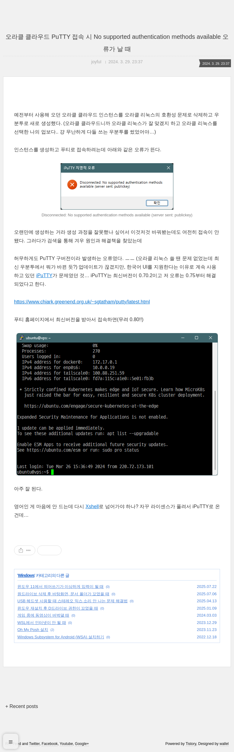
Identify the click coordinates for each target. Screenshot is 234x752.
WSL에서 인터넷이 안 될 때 (41, 622)
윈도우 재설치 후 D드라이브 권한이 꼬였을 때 (57, 608)
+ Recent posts (21, 706)
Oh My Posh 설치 (32, 629)
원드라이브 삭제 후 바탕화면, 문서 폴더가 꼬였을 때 (63, 594)
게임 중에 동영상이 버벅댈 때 (43, 615)
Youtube (66, 744)
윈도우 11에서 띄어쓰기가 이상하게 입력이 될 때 (60, 586)
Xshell (92, 506)
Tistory (191, 744)
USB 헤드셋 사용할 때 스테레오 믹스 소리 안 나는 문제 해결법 (72, 601)
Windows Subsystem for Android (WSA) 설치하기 (60, 637)
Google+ (82, 744)
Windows (26, 575)
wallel (224, 744)
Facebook (50, 744)
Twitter (34, 744)
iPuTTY (44, 275)
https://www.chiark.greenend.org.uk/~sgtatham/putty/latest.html (82, 301)
